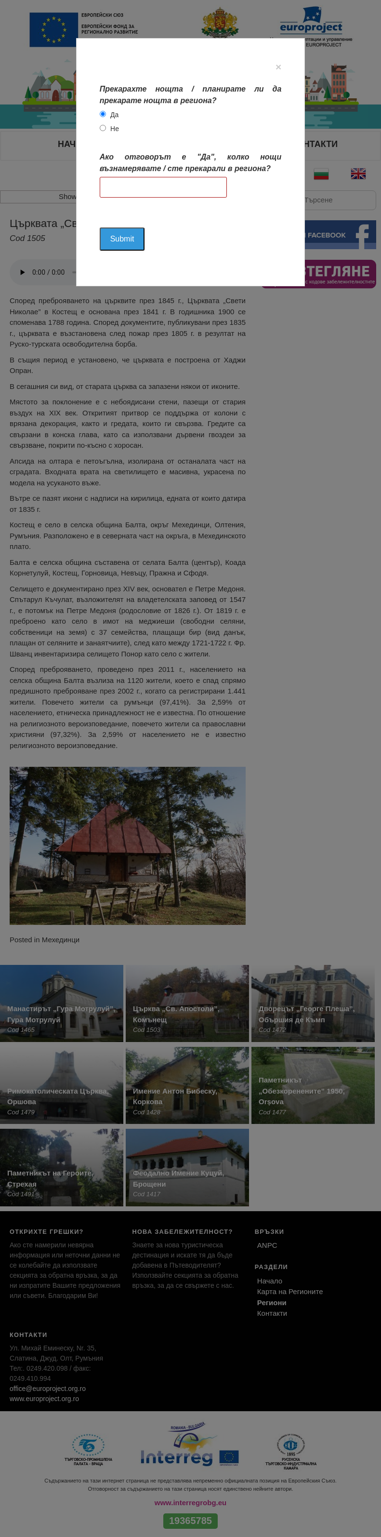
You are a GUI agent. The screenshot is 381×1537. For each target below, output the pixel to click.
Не (114, 129)
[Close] (278, 67)
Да (114, 115)
